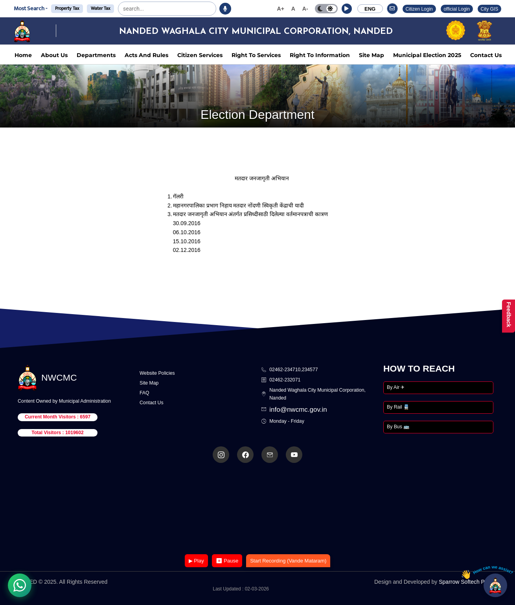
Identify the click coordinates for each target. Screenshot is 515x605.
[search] (142, 8)
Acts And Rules (146, 55)
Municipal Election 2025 (427, 55)
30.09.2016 (186, 223)
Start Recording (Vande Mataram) (288, 561)
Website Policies (157, 373)
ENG (369, 9)
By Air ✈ (396, 387)
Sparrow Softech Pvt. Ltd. (470, 582)
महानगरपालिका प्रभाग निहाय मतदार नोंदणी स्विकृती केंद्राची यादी (238, 205)
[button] (347, 9)
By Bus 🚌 (398, 426)
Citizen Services (200, 55)
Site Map (371, 55)
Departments (96, 55)
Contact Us (486, 55)
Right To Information (320, 55)
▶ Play (196, 561)
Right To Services (256, 55)
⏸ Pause (227, 561)
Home (23, 55)
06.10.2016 (186, 232)
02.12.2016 (186, 250)
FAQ (144, 393)
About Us (54, 55)
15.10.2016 (186, 241)
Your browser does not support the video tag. (257, 509)
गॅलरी (178, 196)
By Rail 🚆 (398, 407)
